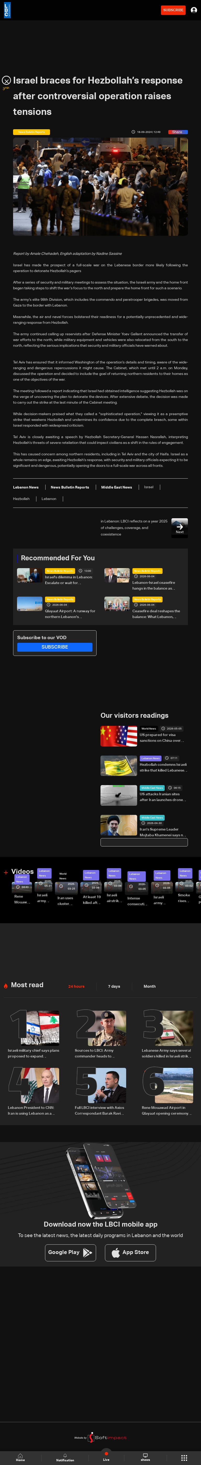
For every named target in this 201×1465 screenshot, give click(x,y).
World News (149, 728)
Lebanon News (151, 758)
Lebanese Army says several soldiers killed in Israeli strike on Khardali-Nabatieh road (166, 1053)
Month (147, 985)
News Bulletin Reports (60, 571)
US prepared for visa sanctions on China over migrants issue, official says (163, 738)
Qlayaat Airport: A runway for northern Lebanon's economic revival (70, 614)
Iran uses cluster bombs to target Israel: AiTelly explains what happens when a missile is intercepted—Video (68, 901)
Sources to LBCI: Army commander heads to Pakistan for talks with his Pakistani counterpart (96, 1053)
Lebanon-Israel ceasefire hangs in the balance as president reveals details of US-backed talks (155, 586)
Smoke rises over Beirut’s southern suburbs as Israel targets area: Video (185, 898)
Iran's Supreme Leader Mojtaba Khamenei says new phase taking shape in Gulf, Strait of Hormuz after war (164, 832)
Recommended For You (58, 558)
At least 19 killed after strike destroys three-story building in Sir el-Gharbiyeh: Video (92, 900)
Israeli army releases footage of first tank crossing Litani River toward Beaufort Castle (44, 898)
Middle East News (152, 787)
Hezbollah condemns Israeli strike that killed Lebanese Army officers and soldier (163, 767)
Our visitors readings (134, 715)
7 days (113, 985)
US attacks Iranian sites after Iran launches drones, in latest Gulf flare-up (163, 797)
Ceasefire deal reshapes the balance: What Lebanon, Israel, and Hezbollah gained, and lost (156, 614)
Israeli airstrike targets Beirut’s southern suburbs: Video (114, 898)
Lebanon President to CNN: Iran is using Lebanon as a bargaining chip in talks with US (31, 1109)
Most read (27, 984)
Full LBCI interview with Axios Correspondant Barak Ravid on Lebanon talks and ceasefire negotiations (99, 1109)
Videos (22, 871)
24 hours (75, 985)
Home (20, 1458)
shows (145, 1458)
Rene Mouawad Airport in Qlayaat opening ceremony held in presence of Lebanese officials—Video (23, 899)
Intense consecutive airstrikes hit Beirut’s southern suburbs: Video (137, 901)
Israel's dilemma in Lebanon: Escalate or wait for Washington (69, 580)
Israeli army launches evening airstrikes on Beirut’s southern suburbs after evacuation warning (163, 900)
